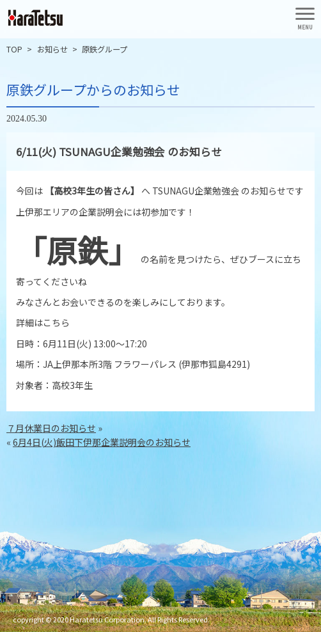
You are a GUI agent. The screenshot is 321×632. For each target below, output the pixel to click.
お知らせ (52, 49)
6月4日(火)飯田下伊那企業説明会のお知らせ (102, 442)
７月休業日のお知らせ (51, 428)
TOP (14, 49)
